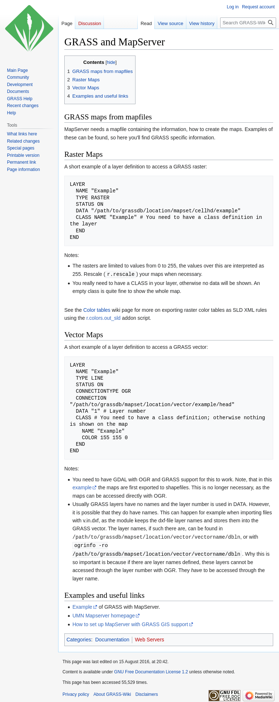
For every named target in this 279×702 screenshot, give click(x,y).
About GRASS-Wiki (112, 692)
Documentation (112, 638)
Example (82, 605)
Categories (78, 638)
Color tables (96, 310)
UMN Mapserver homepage (103, 614)
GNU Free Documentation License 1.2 (151, 670)
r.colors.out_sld (103, 318)
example (82, 487)
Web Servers (149, 638)
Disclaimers (147, 692)
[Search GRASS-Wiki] (248, 22)
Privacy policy (75, 692)
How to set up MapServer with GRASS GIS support (130, 623)
